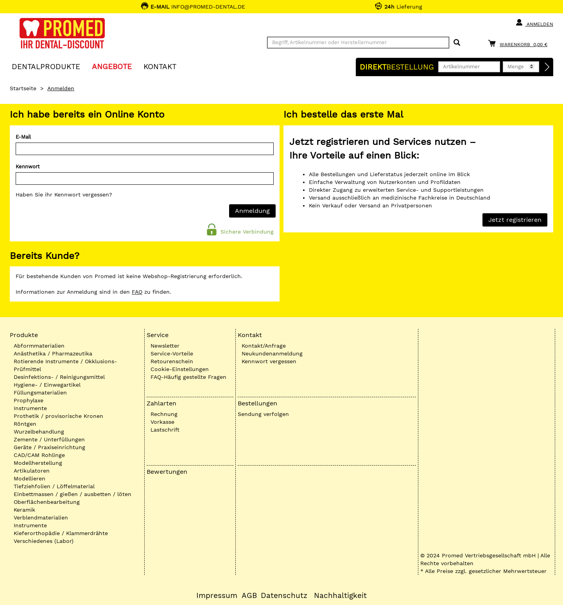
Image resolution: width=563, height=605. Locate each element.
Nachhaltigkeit (340, 595)
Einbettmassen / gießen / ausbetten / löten (72, 494)
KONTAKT (159, 66)
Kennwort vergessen (269, 361)
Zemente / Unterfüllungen (49, 439)
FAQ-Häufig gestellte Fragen (188, 377)
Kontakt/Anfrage (264, 346)
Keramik (24, 510)
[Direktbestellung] (547, 67)
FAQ (137, 292)
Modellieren (29, 478)
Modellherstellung (38, 463)
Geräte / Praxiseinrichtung (49, 447)
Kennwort (27, 167)
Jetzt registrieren (514, 219)
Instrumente (30, 408)
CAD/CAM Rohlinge (39, 455)
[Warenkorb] (519, 43)
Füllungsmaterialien (40, 392)
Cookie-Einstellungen (180, 369)
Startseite (23, 88)
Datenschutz (284, 595)
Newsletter (165, 346)
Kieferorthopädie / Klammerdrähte (61, 533)
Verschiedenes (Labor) (44, 541)
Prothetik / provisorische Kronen (58, 416)
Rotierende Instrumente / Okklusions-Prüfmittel (65, 365)
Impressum (216, 595)
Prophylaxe (28, 400)
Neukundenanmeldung (272, 353)
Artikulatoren (32, 471)
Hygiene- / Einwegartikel (47, 385)
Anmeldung (252, 210)
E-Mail (23, 137)
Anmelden (534, 22)
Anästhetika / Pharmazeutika (53, 353)
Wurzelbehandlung (39, 431)
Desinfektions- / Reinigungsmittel (59, 377)
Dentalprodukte (46, 66)
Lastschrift (165, 430)
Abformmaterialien (39, 346)
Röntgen (25, 424)
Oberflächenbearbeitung (47, 502)
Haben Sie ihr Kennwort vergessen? (64, 194)
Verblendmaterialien (41, 517)
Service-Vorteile (172, 353)
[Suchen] (457, 42)
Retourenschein (172, 361)
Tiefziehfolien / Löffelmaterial (54, 486)
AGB (249, 595)
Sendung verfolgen (263, 414)
